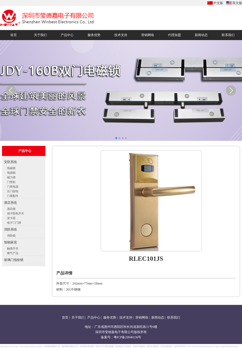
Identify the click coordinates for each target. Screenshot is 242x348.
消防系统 (10, 229)
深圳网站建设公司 (52, 346)
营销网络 (141, 317)
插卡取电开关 (15, 213)
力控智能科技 (166, 346)
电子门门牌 (14, 222)
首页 (65, 317)
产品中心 (93, 317)
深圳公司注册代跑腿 (104, 346)
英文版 (237, 3)
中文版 (218, 3)
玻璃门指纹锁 (13, 260)
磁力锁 (11, 177)
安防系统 (10, 162)
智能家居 (10, 242)
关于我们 (77, 317)
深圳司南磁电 (139, 346)
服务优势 (109, 317)
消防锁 (11, 235)
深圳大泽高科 (153, 346)
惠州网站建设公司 (70, 346)
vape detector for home (9, 346)
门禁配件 (12, 195)
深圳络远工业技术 (123, 346)
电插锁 (11, 172)
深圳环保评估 (180, 346)
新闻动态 (157, 317)
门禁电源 (12, 186)
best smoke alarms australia (31, 346)
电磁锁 (11, 168)
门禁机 (11, 182)
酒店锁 (11, 208)
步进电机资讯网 (87, 346)
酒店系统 (10, 202)
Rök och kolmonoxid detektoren (201, 346)
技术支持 (125, 317)
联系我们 (173, 317)
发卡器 (11, 218)
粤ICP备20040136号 (127, 337)
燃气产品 (12, 253)
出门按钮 (12, 191)
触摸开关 (12, 248)
